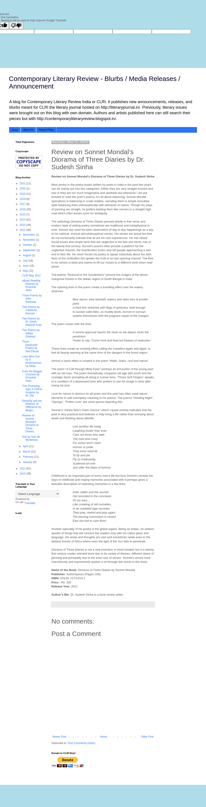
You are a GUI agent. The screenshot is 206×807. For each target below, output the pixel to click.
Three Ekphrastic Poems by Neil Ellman (30, 346)
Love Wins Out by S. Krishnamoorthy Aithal (31, 361)
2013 (23, 224)
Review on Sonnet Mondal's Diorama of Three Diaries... (30, 423)
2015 (23, 214)
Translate (25, 503)
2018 (23, 199)
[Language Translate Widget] (38, 493)
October (28, 244)
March (27, 451)
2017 (23, 204)
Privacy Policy (46, 129)
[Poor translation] (16, 25)
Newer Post (59, 736)
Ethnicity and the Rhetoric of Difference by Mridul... (32, 405)
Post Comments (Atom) (81, 743)
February (28, 456)
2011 (23, 468)
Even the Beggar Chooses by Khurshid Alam (32, 376)
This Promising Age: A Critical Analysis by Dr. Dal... (32, 390)
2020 (23, 188)
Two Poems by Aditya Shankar (31, 333)
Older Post (147, 736)
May (26, 270)
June (26, 265)
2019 (23, 193)
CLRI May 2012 (31, 275)
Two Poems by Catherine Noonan (31, 310)
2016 (23, 209)
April (26, 446)
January (28, 462)
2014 (23, 219)
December (29, 234)
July (25, 260)
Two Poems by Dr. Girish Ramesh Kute (32, 322)
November (29, 239)
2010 (23, 473)
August (27, 255)
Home (15, 129)
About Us (28, 129)
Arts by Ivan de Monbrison (31, 438)
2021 (23, 183)
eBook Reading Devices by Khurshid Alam (31, 285)
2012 (23, 230)
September (30, 250)
